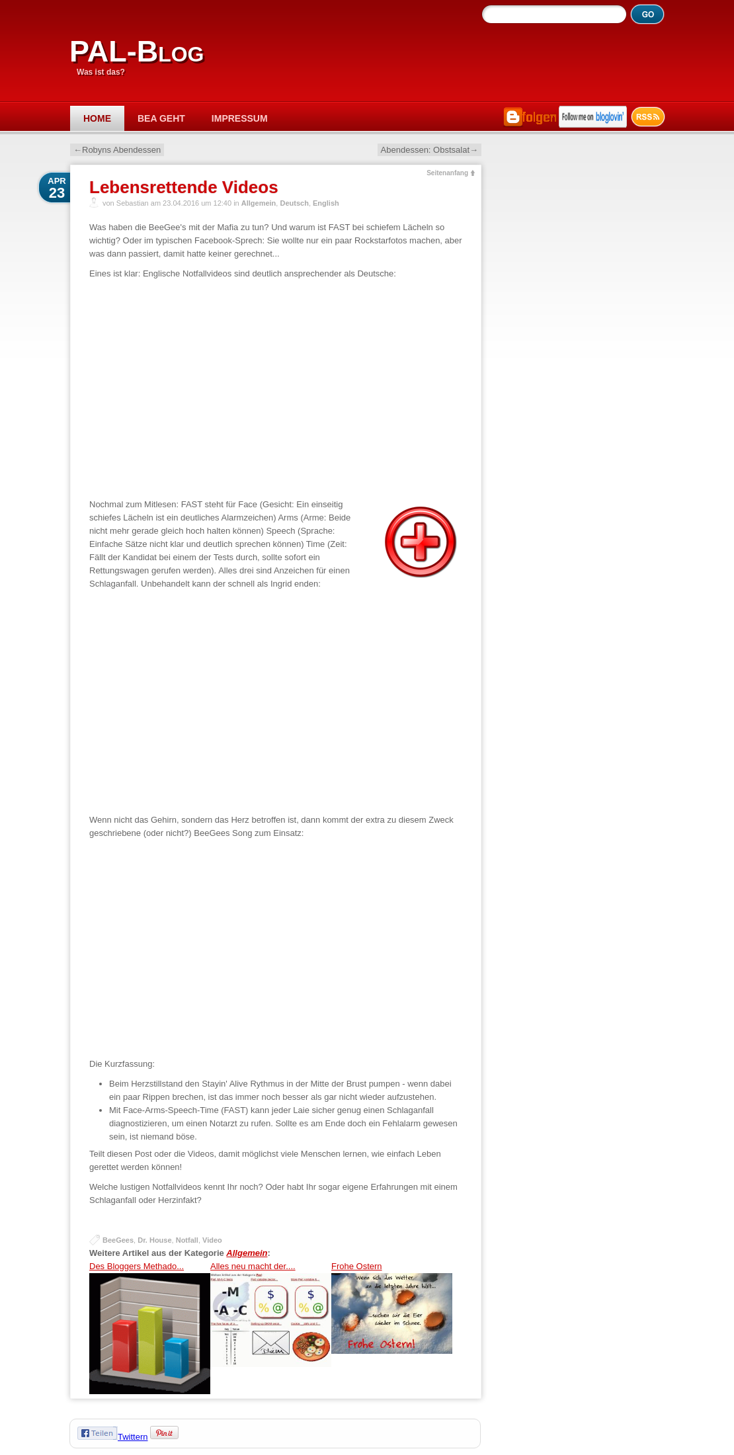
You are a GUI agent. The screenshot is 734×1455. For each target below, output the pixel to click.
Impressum (240, 118)
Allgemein (258, 203)
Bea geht (161, 118)
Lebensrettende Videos (183, 187)
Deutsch (294, 203)
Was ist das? (101, 72)
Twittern (133, 1437)
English (326, 203)
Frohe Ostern (391, 1327)
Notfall (187, 1240)
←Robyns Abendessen (117, 150)
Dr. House (154, 1240)
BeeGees (118, 1240)
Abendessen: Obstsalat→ (429, 150)
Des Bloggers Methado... (149, 1327)
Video (212, 1240)
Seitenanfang (447, 173)
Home (97, 118)
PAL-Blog (136, 51)
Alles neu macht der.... (270, 1327)
